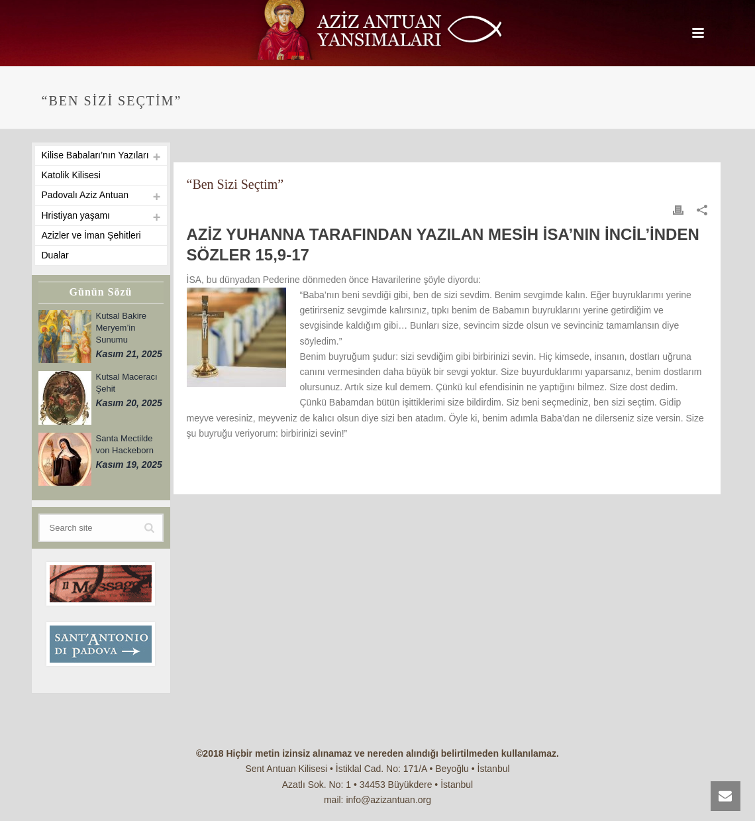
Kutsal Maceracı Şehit (127, 383)
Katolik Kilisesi (71, 175)
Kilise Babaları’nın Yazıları (95, 155)
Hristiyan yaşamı (76, 215)
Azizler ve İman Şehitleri (91, 235)
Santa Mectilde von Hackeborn (125, 444)
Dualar (55, 255)
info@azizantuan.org (388, 799)
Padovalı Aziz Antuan (85, 195)
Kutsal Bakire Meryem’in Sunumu (121, 328)
